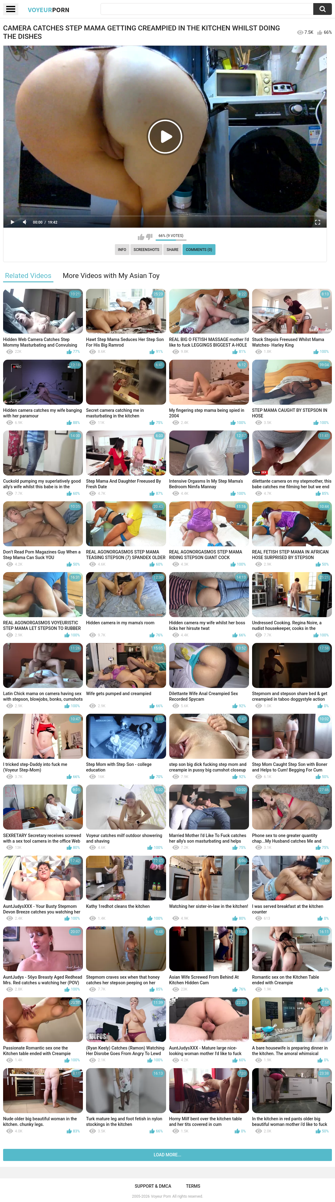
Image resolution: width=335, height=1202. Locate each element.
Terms (193, 1186)
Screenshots (146, 250)
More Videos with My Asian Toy (111, 275)
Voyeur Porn (161, 1196)
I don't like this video (149, 237)
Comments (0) (199, 250)
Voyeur (49, 9)
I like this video (141, 237)
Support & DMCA (153, 1186)
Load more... (167, 1154)
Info (122, 250)
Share (173, 250)
